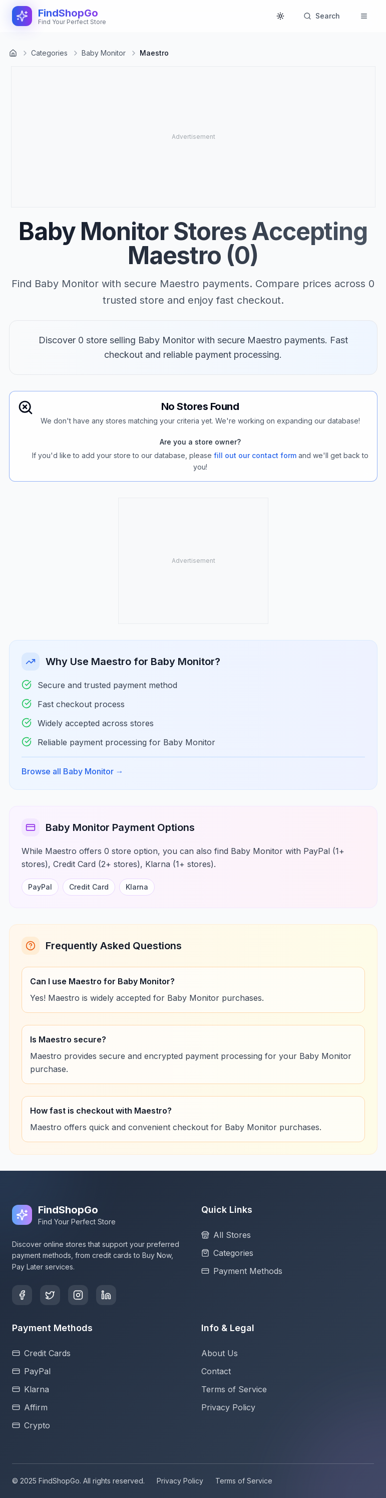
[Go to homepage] (13, 53)
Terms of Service (243, 1480)
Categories (49, 53)
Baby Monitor (104, 53)
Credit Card (89, 887)
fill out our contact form (255, 455)
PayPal (40, 887)
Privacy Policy (180, 1480)
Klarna (137, 887)
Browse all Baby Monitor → (73, 771)
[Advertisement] (92, 137)
